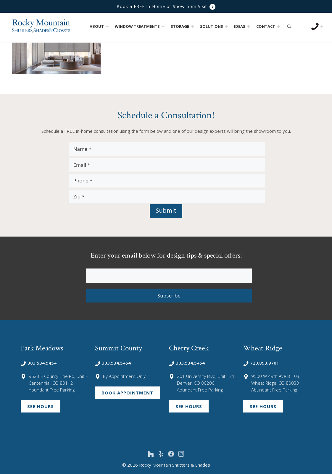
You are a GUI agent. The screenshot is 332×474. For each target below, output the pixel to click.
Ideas (243, 26)
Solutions (214, 26)
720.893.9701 (261, 363)
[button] (107, 26)
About (100, 26)
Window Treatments (140, 26)
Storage (183, 26)
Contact (268, 26)
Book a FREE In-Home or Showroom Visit (166, 6)
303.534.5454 (39, 363)
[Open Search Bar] (289, 26)
